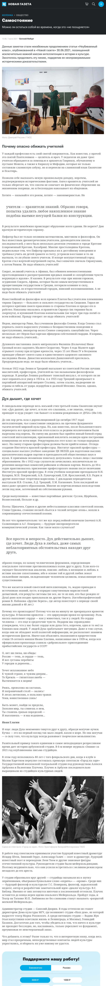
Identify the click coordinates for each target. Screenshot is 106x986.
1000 (67, 980)
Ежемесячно (35, 967)
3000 (35, 980)
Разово (66, 967)
